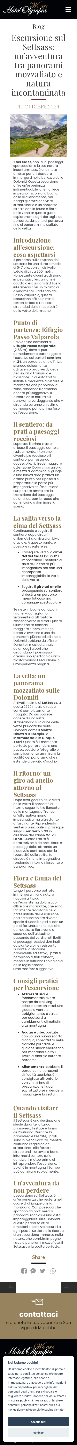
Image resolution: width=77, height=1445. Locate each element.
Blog (38, 26)
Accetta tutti (38, 1421)
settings (38, 1432)
